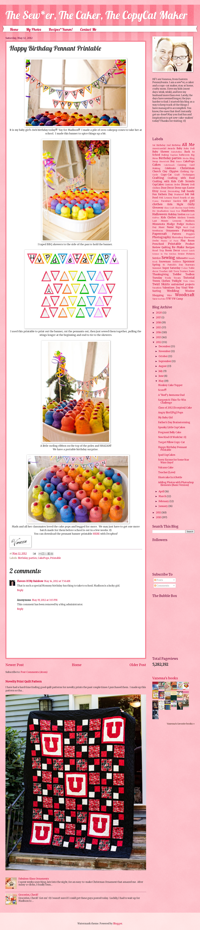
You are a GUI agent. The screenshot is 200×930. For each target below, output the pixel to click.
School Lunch (188, 250)
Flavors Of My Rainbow (30, 581)
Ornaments (172, 230)
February (164, 501)
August (163, 366)
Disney (185, 184)
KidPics (155, 217)
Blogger (117, 923)
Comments (161, 585)
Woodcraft (185, 295)
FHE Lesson (165, 197)
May (161, 381)
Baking (165, 155)
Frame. (155, 201)
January (163, 506)
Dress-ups (180, 187)
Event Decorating (170, 191)
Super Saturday (171, 268)
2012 (159, 342)
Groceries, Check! (28, 894)
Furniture (166, 201)
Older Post (138, 665)
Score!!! (162, 390)
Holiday (172, 214)
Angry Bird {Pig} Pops (170, 412)
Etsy (155, 191)
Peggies (190, 234)
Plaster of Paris (170, 241)
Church (156, 171)
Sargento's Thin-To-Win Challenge (172, 401)
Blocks (186, 158)
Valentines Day (171, 287)
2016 (159, 322)
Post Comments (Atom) (34, 672)
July (161, 371)
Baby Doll (189, 148)
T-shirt (184, 268)
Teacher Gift (165, 271)
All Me (188, 144)
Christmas (187, 168)
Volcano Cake (165, 467)
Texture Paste (187, 271)
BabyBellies (176, 152)
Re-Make (178, 247)
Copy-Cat (166, 174)
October (163, 356)
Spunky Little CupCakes (171, 427)
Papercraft (159, 234)
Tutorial (189, 277)
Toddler (177, 274)
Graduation (163, 211)
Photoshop (177, 237)
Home (14, 29)
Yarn (154, 299)
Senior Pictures (186, 254)
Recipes (190, 247)
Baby (179, 148)
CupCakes (158, 184)
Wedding (173, 291)
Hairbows (188, 211)
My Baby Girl (165, 417)
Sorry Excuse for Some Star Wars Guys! (173, 461)
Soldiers (176, 261)
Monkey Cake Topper (170, 385)
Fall (183, 191)
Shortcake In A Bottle (170, 477)
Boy (172, 161)
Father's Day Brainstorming (174, 422)
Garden (177, 201)
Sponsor (189, 261)
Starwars (190, 264)
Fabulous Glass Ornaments (33, 878)
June (161, 376)
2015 (159, 327)
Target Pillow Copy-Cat (171, 442)
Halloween (159, 214)
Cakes (156, 164)
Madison (190, 221)
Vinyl (184, 287)
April (162, 491)
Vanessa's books (165, 678)
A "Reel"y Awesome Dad (171, 395)
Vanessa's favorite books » (181, 723)
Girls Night (175, 204)
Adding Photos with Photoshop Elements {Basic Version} (176, 484)
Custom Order (172, 184)
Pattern (176, 234)
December (165, 346)
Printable (55, 558)
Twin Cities (189, 281)
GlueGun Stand (181, 208)
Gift (185, 201)
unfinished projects (183, 284)
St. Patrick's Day (173, 264)
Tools (168, 278)
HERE (96, 533)
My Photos (33, 29)
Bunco (179, 161)
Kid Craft (190, 214)
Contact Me (88, 29)
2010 (159, 517)
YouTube (162, 299)
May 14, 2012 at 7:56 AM (57, 581)
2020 (159, 312)
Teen (176, 271)
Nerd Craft (189, 227)
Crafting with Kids (164, 181)
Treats (177, 278)
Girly (191, 204)
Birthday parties (27, 558)
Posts (158, 580)
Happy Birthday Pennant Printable (172, 448)
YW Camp (177, 298)
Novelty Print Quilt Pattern (23, 681)
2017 (158, 317)
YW (168, 298)
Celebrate (170, 168)
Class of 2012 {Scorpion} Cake (175, 407)
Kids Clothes (168, 217)
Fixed (176, 197)
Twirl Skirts (161, 284)
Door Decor (167, 187)
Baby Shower (160, 151)
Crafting (158, 178)
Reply (20, 590)
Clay (164, 171)
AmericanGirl (159, 148)
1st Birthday (158, 145)
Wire (169, 295)
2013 (159, 337)
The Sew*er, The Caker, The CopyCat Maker (96, 15)
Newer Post (14, 665)
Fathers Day (165, 194)
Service (156, 258)
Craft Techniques (184, 174)
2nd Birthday (174, 145)
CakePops (43, 558)
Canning (182, 165)
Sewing (168, 257)
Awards (171, 148)
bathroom (184, 155)
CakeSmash (169, 165)
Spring (156, 264)
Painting (188, 230)
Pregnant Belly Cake (169, 432)
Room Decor (172, 250)
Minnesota (158, 224)
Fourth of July (187, 197)
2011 (158, 512)
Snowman (165, 261)
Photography (161, 237)
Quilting (166, 247)
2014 (159, 332)
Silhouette (182, 258)
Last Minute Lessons (166, 221)
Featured (179, 194)
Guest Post (175, 211)
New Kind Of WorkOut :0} (172, 437)
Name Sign (174, 227)
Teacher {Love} (166, 472)
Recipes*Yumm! (60, 29)
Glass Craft (169, 208)
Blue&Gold (164, 161)
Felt (187, 194)
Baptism (174, 155)
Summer (156, 268)
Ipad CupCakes (166, 455)
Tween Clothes (161, 281)
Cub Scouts (186, 181)
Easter (191, 187)
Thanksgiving (160, 274)
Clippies (173, 171)
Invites (181, 214)
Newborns (157, 230)
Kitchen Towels (186, 217)
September (165, 361)
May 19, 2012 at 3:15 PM (45, 600)
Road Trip (158, 250)
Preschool (158, 244)
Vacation (156, 287)
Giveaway (157, 207)
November (165, 351)
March (163, 496)
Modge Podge (175, 224)
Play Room (188, 240)
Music (162, 227)
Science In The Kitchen (164, 254)
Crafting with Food (181, 178)
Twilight (177, 281)
